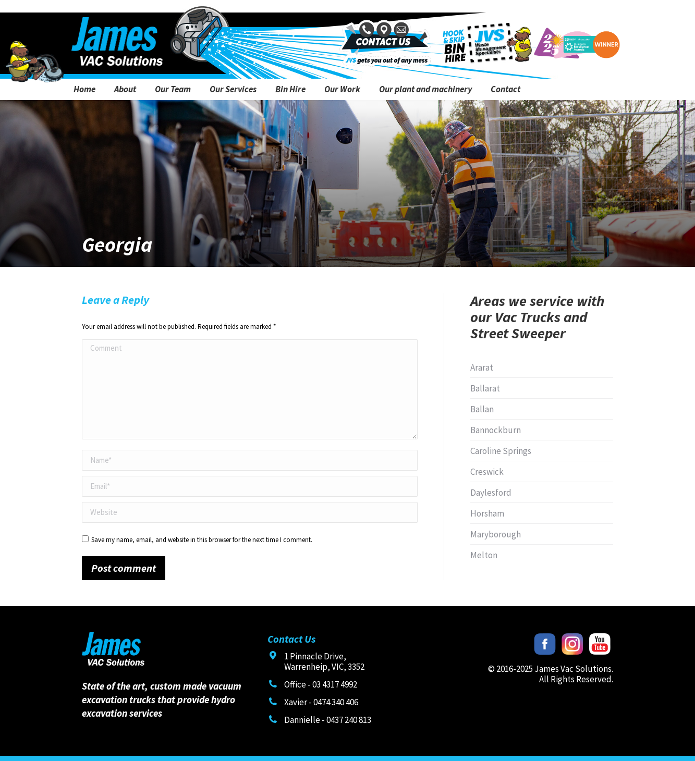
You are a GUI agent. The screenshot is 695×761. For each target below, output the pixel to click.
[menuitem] (84, 89)
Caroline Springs (500, 451)
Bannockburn (495, 430)
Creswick (487, 472)
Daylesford (490, 492)
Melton (483, 555)
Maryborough (495, 534)
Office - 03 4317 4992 (320, 684)
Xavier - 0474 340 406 (321, 702)
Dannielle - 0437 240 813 (327, 720)
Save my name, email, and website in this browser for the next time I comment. (201, 539)
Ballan (482, 409)
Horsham (487, 513)
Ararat (481, 367)
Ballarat (485, 388)
